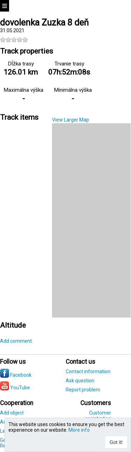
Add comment (16, 341)
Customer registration (98, 415)
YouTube (15, 387)
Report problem (83, 389)
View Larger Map (70, 120)
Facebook (15, 375)
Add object (12, 413)
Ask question (80, 380)
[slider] (14, 39)
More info (79, 430)
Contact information (88, 371)
